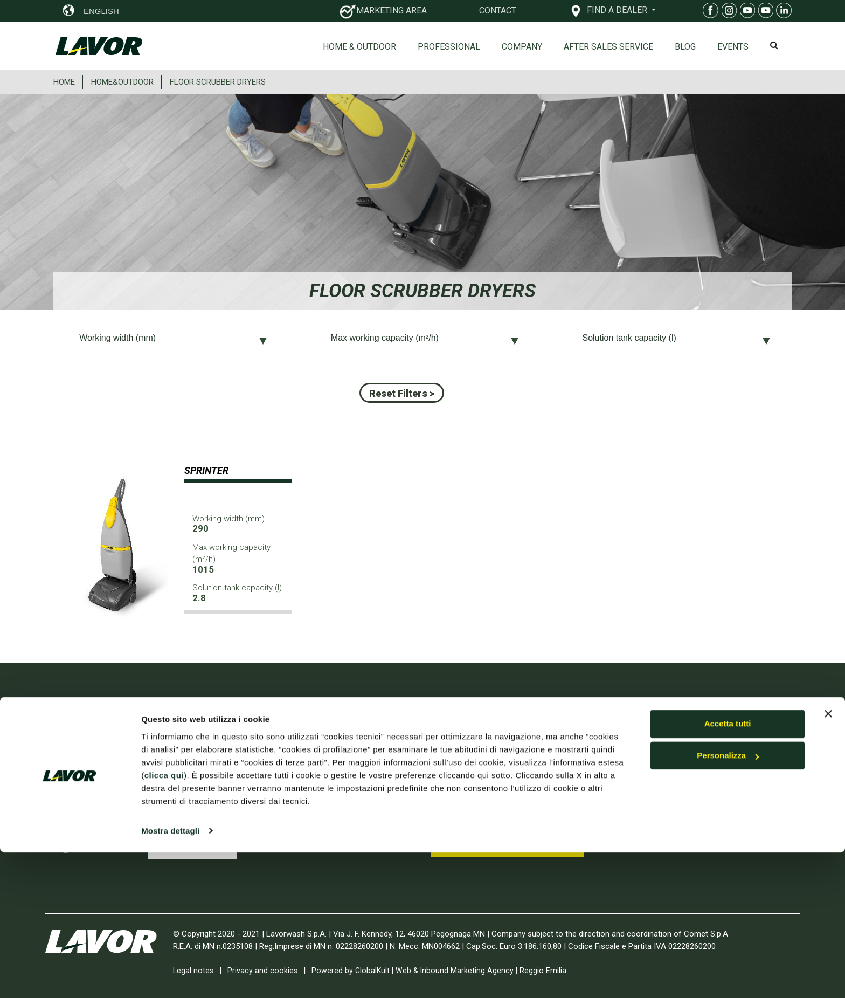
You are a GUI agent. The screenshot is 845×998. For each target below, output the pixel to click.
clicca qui (164, 921)
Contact (635, 794)
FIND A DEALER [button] (618, 10)
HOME (64, 82)
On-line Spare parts (657, 774)
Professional (449, 47)
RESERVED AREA (668, 834)
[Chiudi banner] (828, 860)
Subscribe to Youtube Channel (501, 842)
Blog (685, 47)
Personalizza (728, 901)
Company (522, 47)
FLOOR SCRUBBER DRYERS (218, 82)
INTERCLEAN (269, 752)
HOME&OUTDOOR (122, 82)
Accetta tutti (727, 870)
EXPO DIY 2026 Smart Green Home (315, 831)
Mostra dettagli (170, 976)
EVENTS (733, 47)
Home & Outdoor (359, 47)
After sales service (608, 47)
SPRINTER (206, 470)
